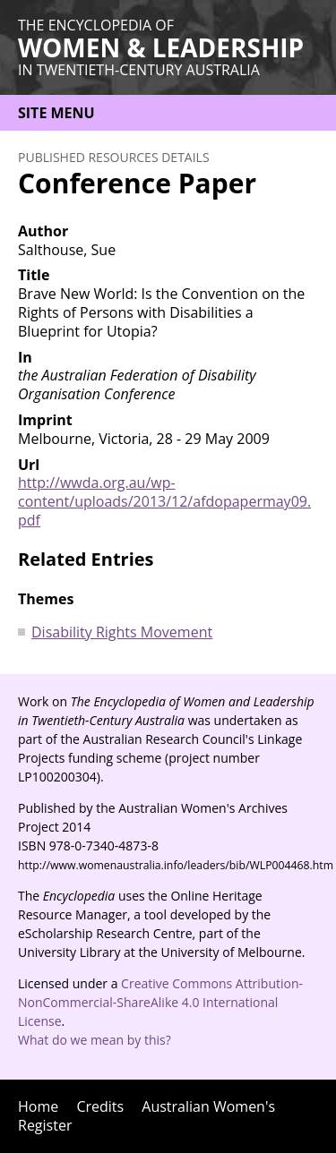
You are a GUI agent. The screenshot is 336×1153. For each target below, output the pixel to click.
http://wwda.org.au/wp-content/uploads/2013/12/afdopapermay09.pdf (164, 501)
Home (38, 1106)
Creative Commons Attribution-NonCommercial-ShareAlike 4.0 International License (160, 1002)
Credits (100, 1106)
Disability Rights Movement (121, 632)
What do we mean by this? (94, 1039)
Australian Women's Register (146, 1116)
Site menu (56, 113)
